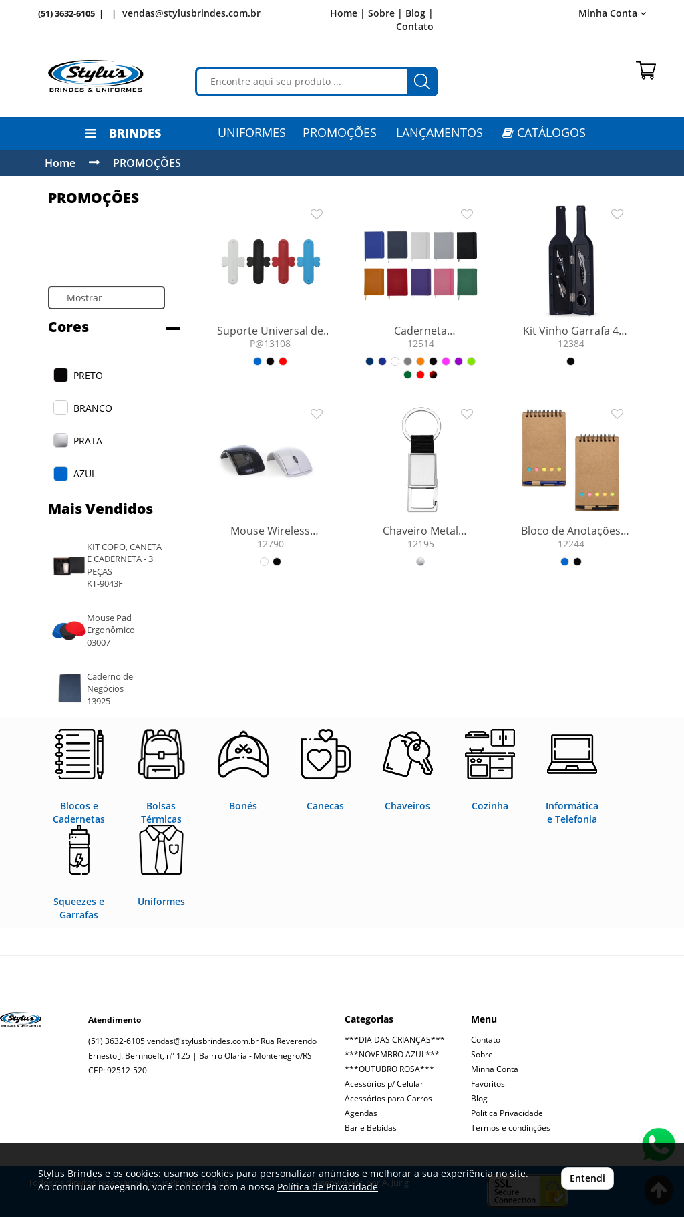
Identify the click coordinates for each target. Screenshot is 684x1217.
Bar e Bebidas (371, 1127)
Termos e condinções (510, 1127)
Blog (479, 1098)
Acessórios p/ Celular (384, 1083)
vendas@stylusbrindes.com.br (191, 13)
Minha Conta (612, 13)
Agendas (361, 1113)
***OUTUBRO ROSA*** (389, 1069)
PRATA (87, 440)
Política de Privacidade (327, 1186)
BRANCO (92, 408)
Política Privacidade (507, 1113)
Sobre (482, 1054)
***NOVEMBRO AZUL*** (392, 1054)
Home (60, 163)
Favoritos (488, 1083)
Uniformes (252, 132)
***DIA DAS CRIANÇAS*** (395, 1039)
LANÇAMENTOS (439, 132)
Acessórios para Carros (388, 1098)
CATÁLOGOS (544, 132)
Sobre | (385, 13)
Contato (415, 26)
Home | (347, 13)
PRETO (88, 375)
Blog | (419, 13)
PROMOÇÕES (340, 132)
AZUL (84, 473)
